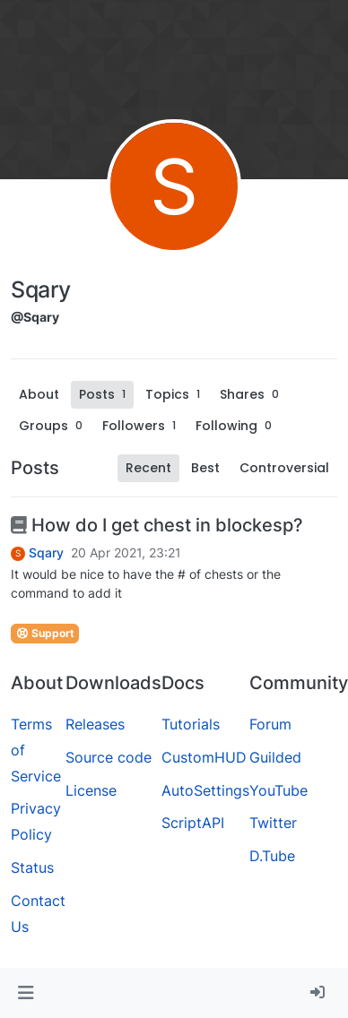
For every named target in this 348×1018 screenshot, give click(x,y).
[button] (25, 993)
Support (44, 633)
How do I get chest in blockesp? (157, 525)
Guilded (275, 757)
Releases (95, 724)
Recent (148, 468)
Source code (108, 757)
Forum (270, 724)
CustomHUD (204, 757)
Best (205, 468)
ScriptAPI (192, 823)
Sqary (46, 553)
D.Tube (272, 856)
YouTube (278, 790)
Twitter (273, 823)
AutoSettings (205, 790)
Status (32, 867)
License (91, 790)
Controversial (284, 468)
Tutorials (190, 724)
